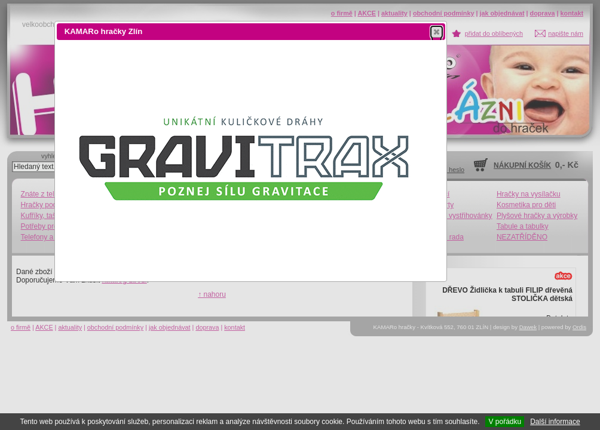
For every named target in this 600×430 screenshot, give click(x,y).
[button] (436, 32)
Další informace (555, 421)
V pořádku (504, 421)
